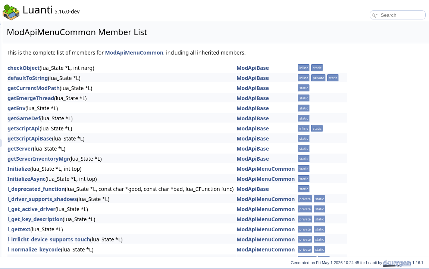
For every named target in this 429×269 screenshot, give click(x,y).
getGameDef (117, 118)
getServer (113, 148)
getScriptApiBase (123, 138)
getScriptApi (117, 128)
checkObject (117, 67)
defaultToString (121, 77)
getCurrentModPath (127, 88)
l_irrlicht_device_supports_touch (142, 239)
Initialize (112, 168)
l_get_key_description (128, 219)
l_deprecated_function (129, 188)
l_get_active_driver (125, 209)
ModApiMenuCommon (227, 52)
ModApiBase (346, 67)
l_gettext (112, 229)
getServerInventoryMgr (132, 158)
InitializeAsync (120, 178)
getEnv (110, 108)
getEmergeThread (124, 98)
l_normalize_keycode (127, 249)
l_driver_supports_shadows (135, 198)
